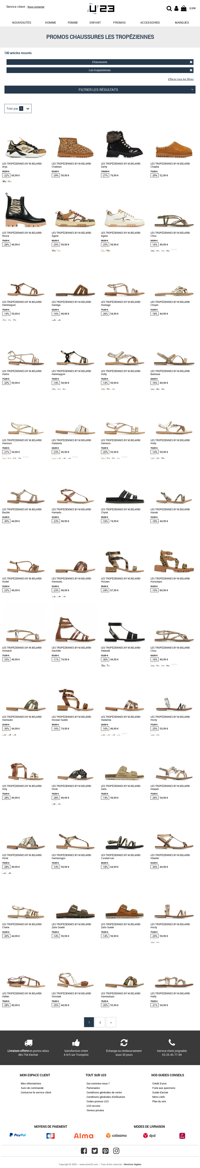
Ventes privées (95, 1110)
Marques (182, 22)
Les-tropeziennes (141, 70)
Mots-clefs (158, 1097)
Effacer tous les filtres (181, 79)
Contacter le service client (36, 1092)
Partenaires (93, 1088)
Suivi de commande (32, 1088)
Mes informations (31, 1083)
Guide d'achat (160, 1092)
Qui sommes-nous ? (98, 1083)
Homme (50, 22)
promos (119, 22)
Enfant (95, 22)
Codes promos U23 (98, 1101)
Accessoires (150, 22)
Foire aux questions (163, 1088)
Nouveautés (21, 22)
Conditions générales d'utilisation (106, 1097)
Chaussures (142, 62)
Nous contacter (35, 6)
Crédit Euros (159, 1083)
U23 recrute (93, 1106)
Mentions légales (132, 1164)
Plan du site (159, 1101)
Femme (73, 22)
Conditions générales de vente (104, 1092)
